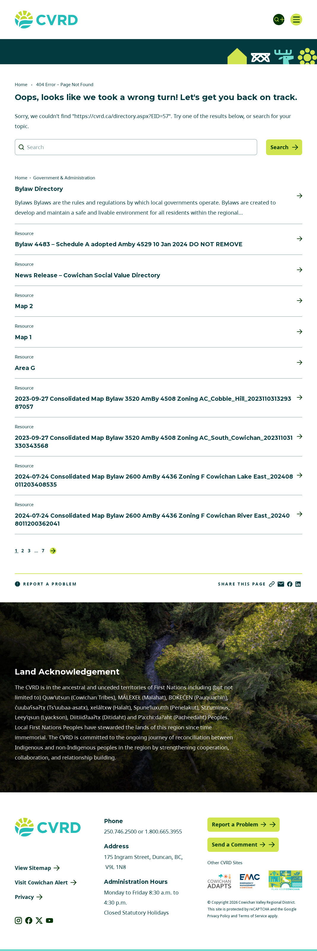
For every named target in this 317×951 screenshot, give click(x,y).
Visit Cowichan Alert (41, 882)
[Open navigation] (296, 19)
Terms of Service (252, 915)
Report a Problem (46, 584)
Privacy (24, 896)
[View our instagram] (18, 920)
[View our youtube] (49, 920)
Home (21, 84)
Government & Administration (64, 178)
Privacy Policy (218, 915)
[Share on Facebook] (290, 584)
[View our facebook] (29, 920)
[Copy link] (272, 584)
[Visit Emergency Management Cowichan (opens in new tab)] (250, 881)
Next (53, 551)
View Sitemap (33, 867)
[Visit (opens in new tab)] (285, 881)
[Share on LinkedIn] (298, 584)
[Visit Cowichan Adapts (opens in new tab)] (219, 881)
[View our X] (39, 920)
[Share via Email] (281, 584)
